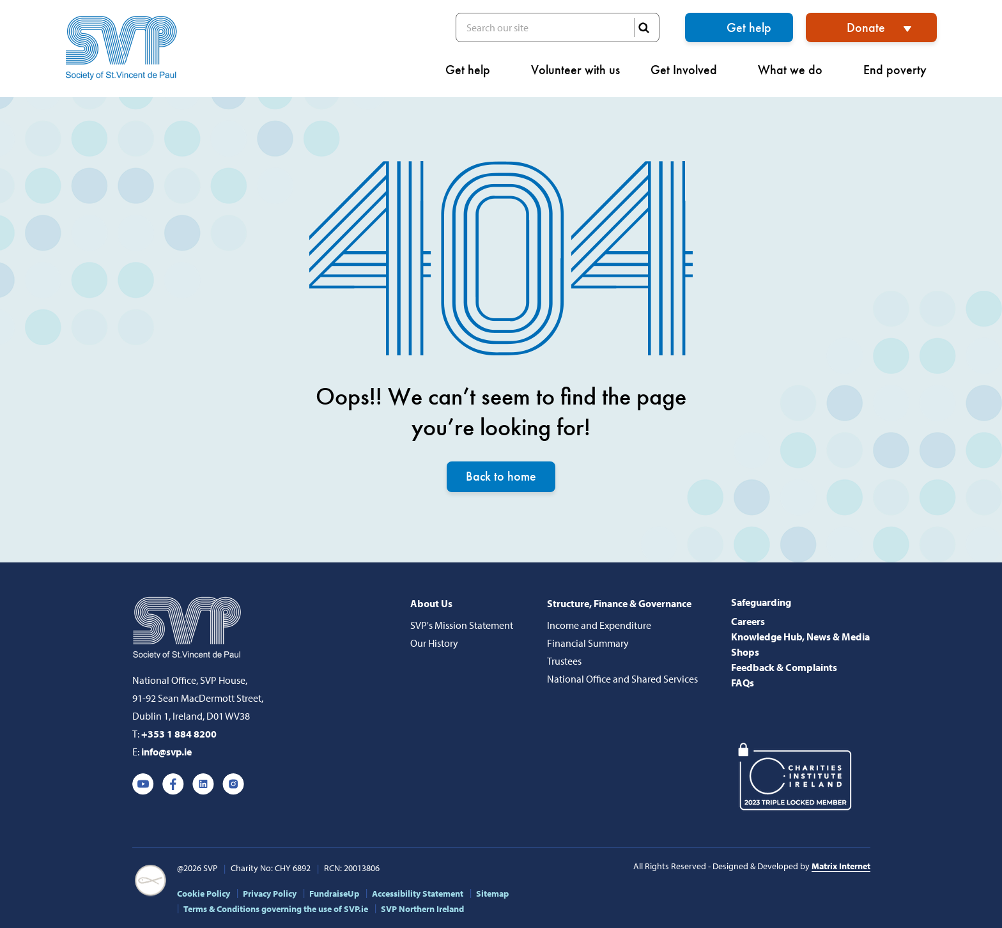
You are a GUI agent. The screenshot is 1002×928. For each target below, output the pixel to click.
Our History (434, 643)
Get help (749, 27)
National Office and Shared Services (622, 678)
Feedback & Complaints (784, 667)
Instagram (233, 784)
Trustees (564, 660)
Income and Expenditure (599, 625)
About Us (431, 603)
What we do (795, 69)
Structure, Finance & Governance (619, 603)
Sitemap (492, 893)
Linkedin (203, 784)
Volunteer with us (575, 69)
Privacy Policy (270, 893)
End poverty (900, 69)
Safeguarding (761, 602)
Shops (745, 652)
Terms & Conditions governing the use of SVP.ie (275, 909)
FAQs (742, 682)
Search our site (557, 27)
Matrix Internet (841, 866)
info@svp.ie (166, 751)
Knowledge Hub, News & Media (800, 636)
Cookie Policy (203, 893)
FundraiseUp (334, 893)
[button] (988, 61)
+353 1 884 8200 (179, 733)
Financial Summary (588, 643)
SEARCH (643, 27)
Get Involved (689, 69)
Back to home (501, 476)
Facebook (173, 784)
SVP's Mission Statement (461, 625)
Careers (748, 621)
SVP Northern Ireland (422, 909)
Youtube (143, 784)
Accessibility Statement (417, 893)
